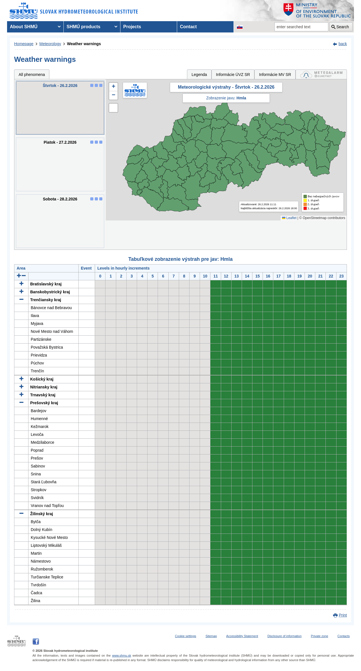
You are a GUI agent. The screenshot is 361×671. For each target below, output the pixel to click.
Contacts (344, 636)
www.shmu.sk (121, 655)
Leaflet (289, 218)
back (342, 43)
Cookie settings (185, 636)
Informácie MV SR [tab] (275, 74)
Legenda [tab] (199, 74)
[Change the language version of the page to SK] (240, 26)
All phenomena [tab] (32, 74)
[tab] (321, 74)
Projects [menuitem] (132, 26)
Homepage (24, 43)
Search (342, 27)
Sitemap (211, 636)
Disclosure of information (284, 636)
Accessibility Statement (242, 636)
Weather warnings (84, 43)
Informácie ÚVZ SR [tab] (233, 74)
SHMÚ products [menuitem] (83, 26)
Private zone (319, 636)
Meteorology (50, 43)
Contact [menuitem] (188, 26)
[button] (113, 87)
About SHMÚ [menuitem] (24, 26)
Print (343, 615)
